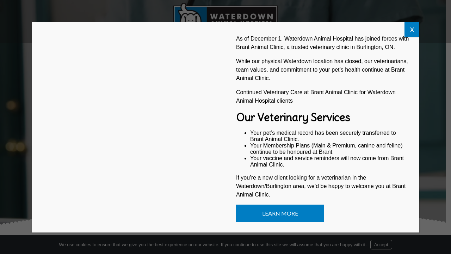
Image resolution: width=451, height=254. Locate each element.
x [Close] (412, 29)
